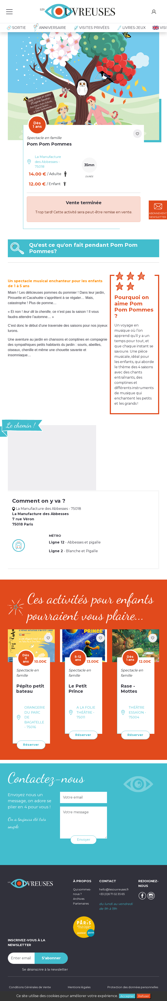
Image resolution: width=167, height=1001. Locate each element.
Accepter (126, 995)
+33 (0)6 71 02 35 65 (114, 893)
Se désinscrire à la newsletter (45, 969)
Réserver (30, 744)
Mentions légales (77, 987)
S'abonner (51, 957)
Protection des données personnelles (129, 987)
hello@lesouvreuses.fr (116, 888)
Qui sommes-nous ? (81, 893)
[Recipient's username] (21, 957)
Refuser (145, 995)
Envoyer (83, 839)
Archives (79, 903)
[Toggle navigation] (9, 11)
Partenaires (82, 907)
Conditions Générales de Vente (32, 987)
